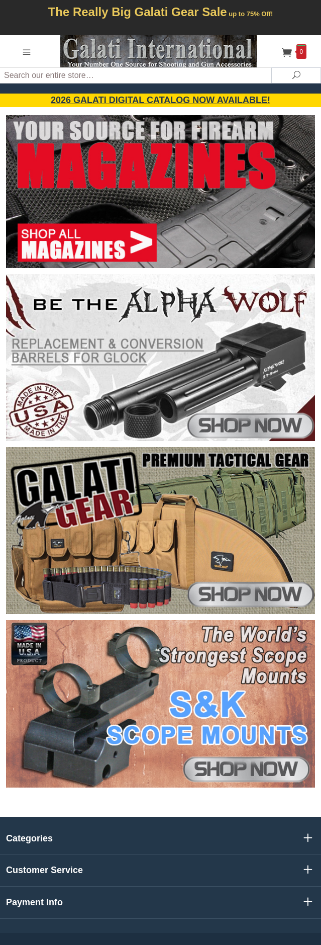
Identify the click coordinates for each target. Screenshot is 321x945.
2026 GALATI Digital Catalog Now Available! (160, 100)
